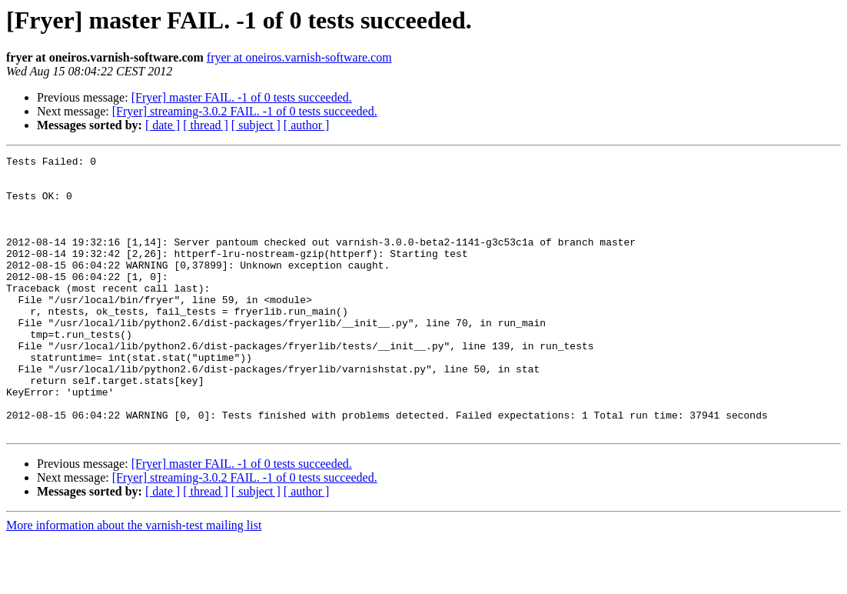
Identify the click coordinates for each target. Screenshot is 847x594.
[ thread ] (205, 125)
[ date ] (162, 125)
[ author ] (307, 125)
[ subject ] (256, 125)
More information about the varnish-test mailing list (133, 580)
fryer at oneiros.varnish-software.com (299, 57)
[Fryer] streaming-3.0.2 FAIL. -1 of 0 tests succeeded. (244, 111)
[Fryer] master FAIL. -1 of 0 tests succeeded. (241, 97)
